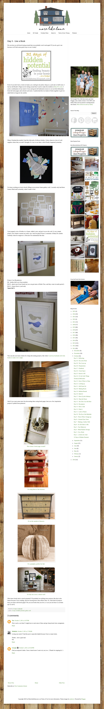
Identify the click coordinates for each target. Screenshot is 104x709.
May (75, 451)
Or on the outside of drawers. (36, 521)
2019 (74, 327)
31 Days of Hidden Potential (81, 437)
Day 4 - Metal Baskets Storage (82, 429)
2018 (74, 330)
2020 (74, 324)
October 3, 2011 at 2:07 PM (22, 620)
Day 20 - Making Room (80, 388)
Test (13, 620)
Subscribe (6, 704)
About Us (53, 33)
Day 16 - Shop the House (80, 399)
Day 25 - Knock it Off (79, 373)
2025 (74, 311)
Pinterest (74, 33)
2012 (74, 345)
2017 (74, 332)
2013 (74, 343)
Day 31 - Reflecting (79, 358)
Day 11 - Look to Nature (80, 411)
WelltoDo (14, 631)
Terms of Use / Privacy (64, 33)
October (76, 356)
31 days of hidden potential (18, 610)
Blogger (83, 699)
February (76, 454)
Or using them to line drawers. (36, 489)
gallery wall (28, 610)
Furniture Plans (44, 33)
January (76, 456)
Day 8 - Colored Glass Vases (81, 419)
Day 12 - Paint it (78, 409)
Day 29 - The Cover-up (80, 363)
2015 (74, 337)
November (77, 353)
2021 (74, 322)
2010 (74, 459)
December (77, 350)
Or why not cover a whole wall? (36, 594)
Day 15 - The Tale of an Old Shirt (82, 401)
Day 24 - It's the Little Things (81, 376)
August (76, 443)
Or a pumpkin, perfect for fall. (36, 564)
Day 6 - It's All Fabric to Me (81, 424)
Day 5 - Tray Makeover (80, 427)
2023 (74, 316)
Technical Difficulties (79, 378)
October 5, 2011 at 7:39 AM (25, 631)
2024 (74, 314)
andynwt (72, 699)
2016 (74, 335)
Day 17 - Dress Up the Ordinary (82, 396)
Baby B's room (58, 87)
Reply (13, 625)
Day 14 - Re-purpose (79, 404)
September (77, 440)
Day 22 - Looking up (79, 383)
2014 (74, 340)
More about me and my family (85, 104)
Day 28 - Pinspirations (80, 366)
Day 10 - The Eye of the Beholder (82, 414)
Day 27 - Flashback (79, 368)
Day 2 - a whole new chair (81, 434)
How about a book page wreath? (36, 446)
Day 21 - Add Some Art (80, 386)
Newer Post (11, 683)
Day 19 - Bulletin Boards (80, 391)
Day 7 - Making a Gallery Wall (82, 422)
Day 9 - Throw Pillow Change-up (82, 417)
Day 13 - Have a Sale (79, 406)
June (75, 448)
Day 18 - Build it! (78, 394)
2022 (74, 319)
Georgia (14, 648)
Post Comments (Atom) (21, 686)
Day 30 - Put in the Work (80, 360)
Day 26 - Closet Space (79, 371)
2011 (74, 348)
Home (28, 33)
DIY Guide (35, 33)
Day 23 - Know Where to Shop (82, 381)
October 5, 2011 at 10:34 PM (26, 648)
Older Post (62, 683)
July (75, 446)
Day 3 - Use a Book (79, 432)
